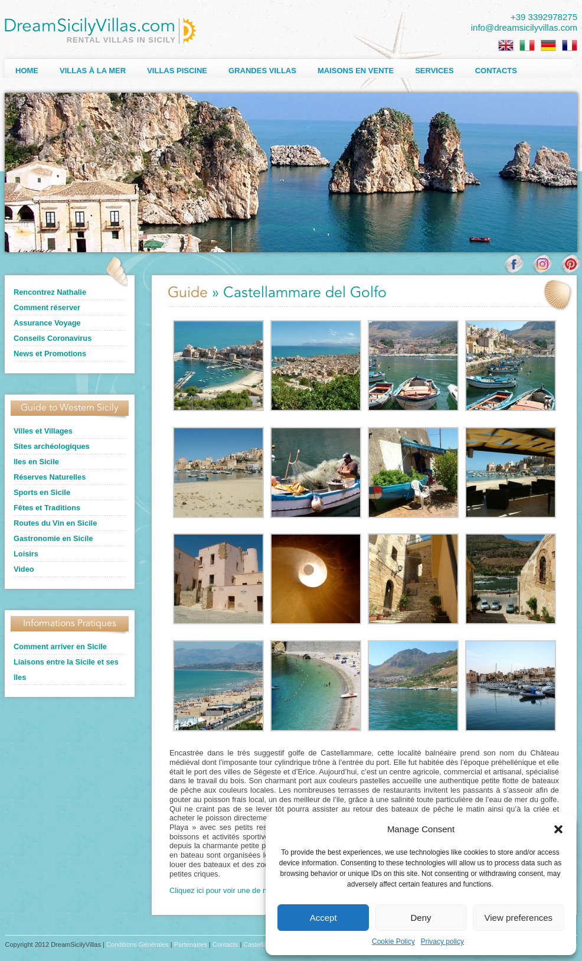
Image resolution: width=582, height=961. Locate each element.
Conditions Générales (137, 944)
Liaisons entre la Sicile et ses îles (66, 669)
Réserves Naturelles (50, 477)
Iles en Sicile (36, 461)
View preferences (519, 918)
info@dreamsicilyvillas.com (524, 27)
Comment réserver (47, 307)
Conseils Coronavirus (52, 338)
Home (26, 70)
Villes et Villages (43, 430)
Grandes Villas (262, 70)
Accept (323, 918)
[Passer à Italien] (527, 45)
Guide (188, 293)
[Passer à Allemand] (548, 45)
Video (24, 569)
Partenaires (190, 944)
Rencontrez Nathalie (50, 292)
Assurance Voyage (47, 322)
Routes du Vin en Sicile (55, 523)
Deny (420, 918)
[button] (558, 829)
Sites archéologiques (52, 446)
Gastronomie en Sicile (53, 538)
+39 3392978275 (544, 17)
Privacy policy (442, 941)
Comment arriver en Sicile (60, 646)
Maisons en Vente (356, 70)
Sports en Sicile (42, 492)
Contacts (496, 70)
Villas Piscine (177, 70)
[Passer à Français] (569, 45)
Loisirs (26, 553)
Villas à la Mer (93, 70)
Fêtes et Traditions (47, 507)
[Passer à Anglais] (506, 45)
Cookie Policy (393, 941)
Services (434, 70)
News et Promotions (50, 353)
